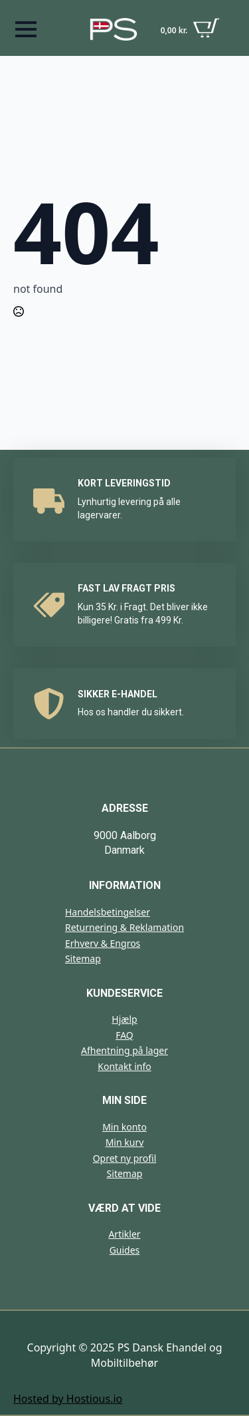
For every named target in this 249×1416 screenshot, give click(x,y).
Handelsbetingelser (107, 912)
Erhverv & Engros (102, 943)
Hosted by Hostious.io (67, 1398)
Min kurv (125, 1142)
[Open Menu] (26, 29)
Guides (125, 1250)
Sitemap (83, 958)
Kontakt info (124, 1066)
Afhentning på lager (124, 1050)
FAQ (124, 1035)
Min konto (124, 1127)
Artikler (124, 1234)
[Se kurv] (190, 29)
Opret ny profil (125, 1158)
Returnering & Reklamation (124, 927)
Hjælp (124, 1019)
